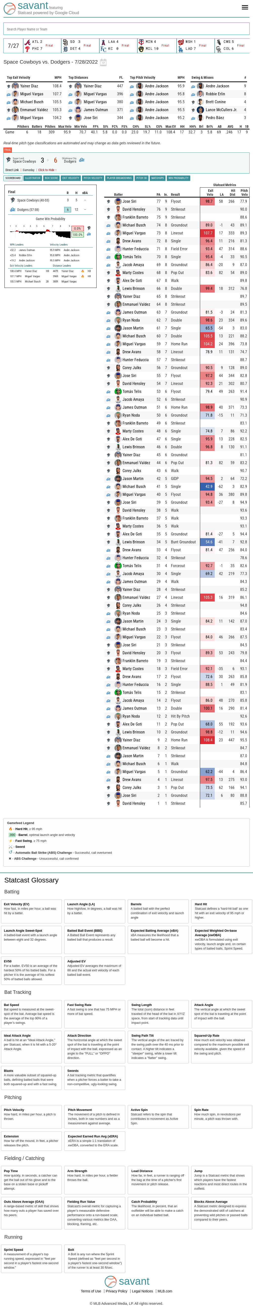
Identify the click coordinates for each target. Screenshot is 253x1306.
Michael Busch (31, 102)
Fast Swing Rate (79, 1005)
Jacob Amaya (138, 264)
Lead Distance (141, 1171)
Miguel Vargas (31, 94)
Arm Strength (77, 1171)
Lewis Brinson (138, 288)
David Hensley (138, 209)
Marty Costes (137, 272)
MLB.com (165, 1291)
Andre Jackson (157, 86)
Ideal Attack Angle (17, 1035)
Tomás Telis (136, 256)
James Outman (96, 109)
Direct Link (12, 170)
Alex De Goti (137, 280)
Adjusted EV (76, 961)
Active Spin (139, 1110)
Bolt (71, 1250)
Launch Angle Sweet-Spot (23, 930)
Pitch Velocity (14, 1110)
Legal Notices (143, 1291)
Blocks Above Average (211, 1202)
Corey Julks (136, 367)
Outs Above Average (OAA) (24, 1202)
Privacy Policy (117, 1291)
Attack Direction (79, 1035)
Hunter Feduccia (140, 249)
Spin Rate (201, 1110)
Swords (73, 1071)
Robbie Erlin (215, 94)
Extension (11, 1136)
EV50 (8, 961)
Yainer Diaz (29, 86)
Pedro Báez (215, 117)
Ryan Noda (136, 320)
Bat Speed (11, 1005)
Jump (198, 1171)
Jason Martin (137, 328)
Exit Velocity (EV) (16, 904)
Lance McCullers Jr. (221, 109)
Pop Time (11, 1171)
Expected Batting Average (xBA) (154, 930)
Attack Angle (203, 1005)
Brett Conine (216, 102)
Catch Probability (144, 1202)
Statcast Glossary (31, 880)
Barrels (136, 904)
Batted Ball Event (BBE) (84, 930)
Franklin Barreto (140, 217)
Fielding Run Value (81, 1202)
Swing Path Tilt (142, 1035)
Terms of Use (91, 1291)
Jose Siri (91, 117)
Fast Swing (23, 841)
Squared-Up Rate (206, 1035)
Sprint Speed (13, 1250)
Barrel (23, 835)
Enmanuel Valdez (34, 109)
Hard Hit (21, 829)
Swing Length (141, 1005)
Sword (20, 847)
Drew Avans (136, 241)
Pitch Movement (80, 1110)
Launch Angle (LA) (81, 904)
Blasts (8, 1071)
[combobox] (126, 29)
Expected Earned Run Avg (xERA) (93, 1136)
